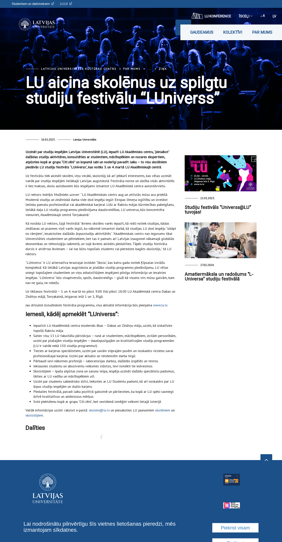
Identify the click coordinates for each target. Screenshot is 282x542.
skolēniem (162, 410)
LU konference (211, 15)
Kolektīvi (232, 32)
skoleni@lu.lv (99, 410)
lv (274, 16)
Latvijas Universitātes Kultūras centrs (78, 69)
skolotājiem (34, 415)
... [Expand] (150, 69)
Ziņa (163, 69)
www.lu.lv (160, 305)
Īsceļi (245, 16)
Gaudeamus (201, 32)
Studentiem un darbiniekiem (33, 4)
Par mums (262, 32)
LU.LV (66, 4)
